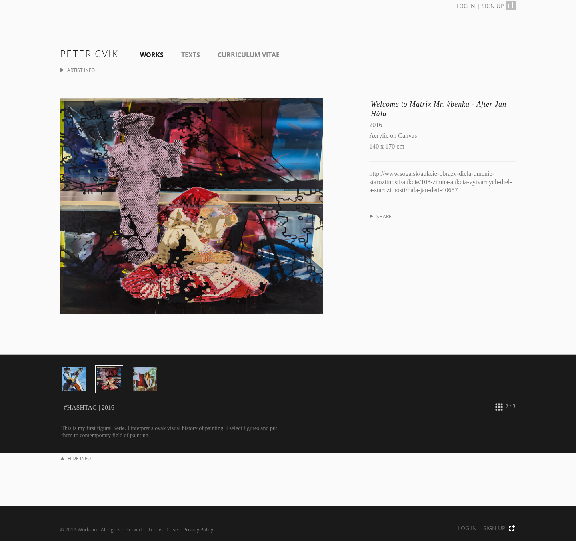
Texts (190, 54)
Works (152, 54)
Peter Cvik (89, 53)
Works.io (87, 529)
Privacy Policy (198, 529)
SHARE (381, 216)
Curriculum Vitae (249, 54)
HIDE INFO (75, 458)
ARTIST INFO (77, 70)
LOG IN (465, 6)
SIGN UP (493, 6)
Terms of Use (163, 529)
